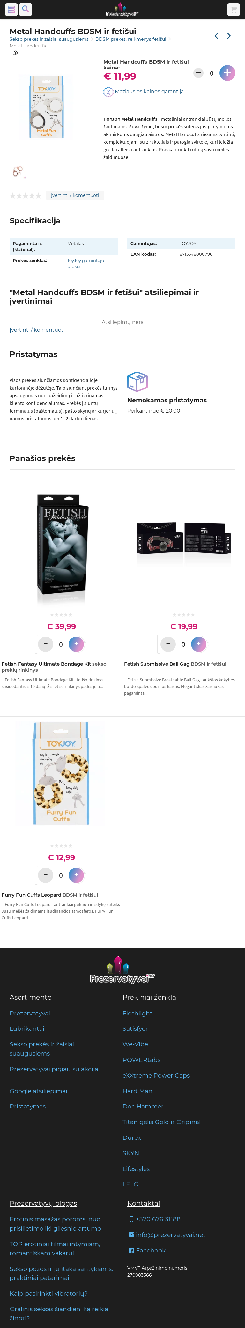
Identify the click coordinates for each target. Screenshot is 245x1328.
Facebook (146, 1250)
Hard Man (137, 1091)
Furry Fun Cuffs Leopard (50, 895)
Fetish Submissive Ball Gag (175, 664)
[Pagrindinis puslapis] (122, 10)
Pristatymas (28, 1106)
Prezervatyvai (30, 1013)
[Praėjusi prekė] (216, 36)
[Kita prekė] (229, 36)
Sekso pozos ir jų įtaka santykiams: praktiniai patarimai (61, 1273)
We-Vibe (135, 1044)
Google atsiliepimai (38, 1091)
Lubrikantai (27, 1028)
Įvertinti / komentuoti (75, 195)
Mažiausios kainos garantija (143, 92)
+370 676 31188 (154, 1219)
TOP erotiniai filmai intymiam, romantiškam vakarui (55, 1248)
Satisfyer (135, 1028)
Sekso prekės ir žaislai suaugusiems (50, 39)
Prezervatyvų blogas (43, 1203)
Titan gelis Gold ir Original (161, 1122)
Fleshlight (137, 1013)
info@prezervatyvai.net (166, 1234)
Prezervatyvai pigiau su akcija (54, 1069)
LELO (130, 1184)
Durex (131, 1137)
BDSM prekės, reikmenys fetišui (131, 39)
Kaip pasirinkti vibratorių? (49, 1293)
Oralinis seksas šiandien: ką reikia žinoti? (59, 1313)
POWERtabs (141, 1060)
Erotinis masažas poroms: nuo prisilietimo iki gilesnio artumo (55, 1223)
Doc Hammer (143, 1106)
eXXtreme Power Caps (156, 1075)
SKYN (130, 1153)
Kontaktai (143, 1203)
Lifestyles (136, 1169)
